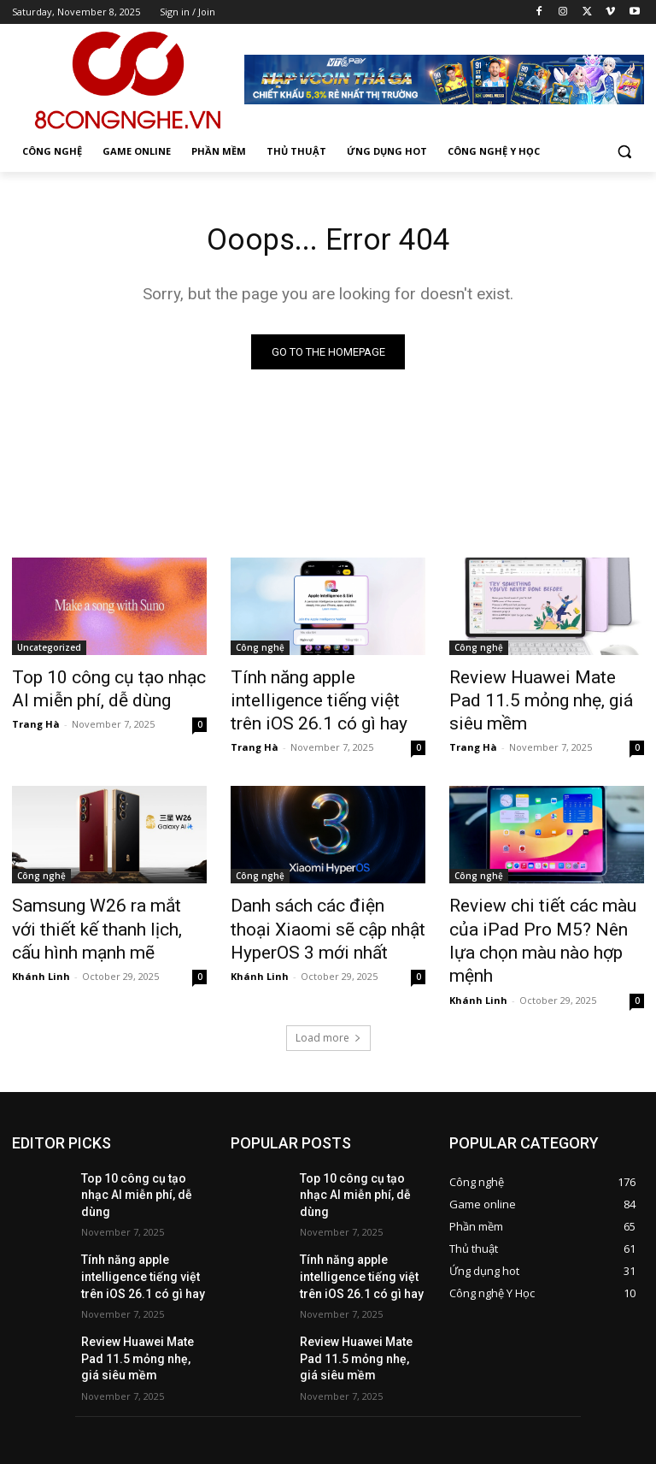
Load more (328, 991)
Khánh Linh (41, 953)
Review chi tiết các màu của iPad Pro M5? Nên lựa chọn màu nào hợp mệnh (537, 913)
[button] (624, 152)
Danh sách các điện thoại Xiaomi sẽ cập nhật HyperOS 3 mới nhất (327, 913)
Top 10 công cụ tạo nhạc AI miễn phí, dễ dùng (99, 688)
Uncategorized (49, 651)
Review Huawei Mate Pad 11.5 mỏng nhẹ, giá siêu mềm (545, 688)
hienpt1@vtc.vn (275, 1387)
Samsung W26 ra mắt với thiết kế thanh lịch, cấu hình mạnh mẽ (109, 913)
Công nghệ (260, 651)
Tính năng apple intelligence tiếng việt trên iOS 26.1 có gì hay (321, 697)
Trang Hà (36, 718)
